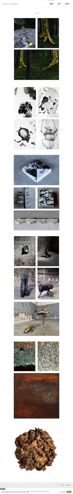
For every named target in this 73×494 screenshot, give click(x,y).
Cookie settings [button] (63, 491)
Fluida (62, 485)
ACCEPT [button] (69, 491)
